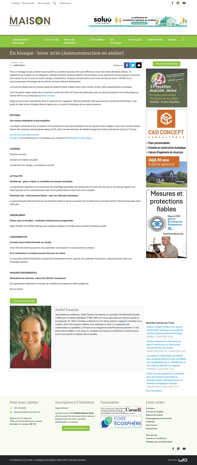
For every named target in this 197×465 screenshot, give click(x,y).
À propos (150, 408)
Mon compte (44, 3)
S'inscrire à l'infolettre (166, 63)
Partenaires (151, 425)
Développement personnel (159, 418)
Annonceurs (151, 428)
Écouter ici (15, 138)
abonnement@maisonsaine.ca (27, 412)
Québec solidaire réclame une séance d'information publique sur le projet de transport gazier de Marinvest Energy (165, 330)
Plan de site (151, 435)
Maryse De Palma (154, 415)
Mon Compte (48, 95)
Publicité (150, 421)
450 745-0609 (20, 408)
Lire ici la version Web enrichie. (24, 134)
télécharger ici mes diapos (79, 138)
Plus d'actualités (154, 390)
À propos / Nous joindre (23, 3)
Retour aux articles (23, 301)
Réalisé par (172, 460)
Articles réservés (69, 41)
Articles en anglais (154, 411)
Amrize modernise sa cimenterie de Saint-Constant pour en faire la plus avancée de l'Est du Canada (164, 344)
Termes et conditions (156, 438)
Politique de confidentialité (159, 442)
